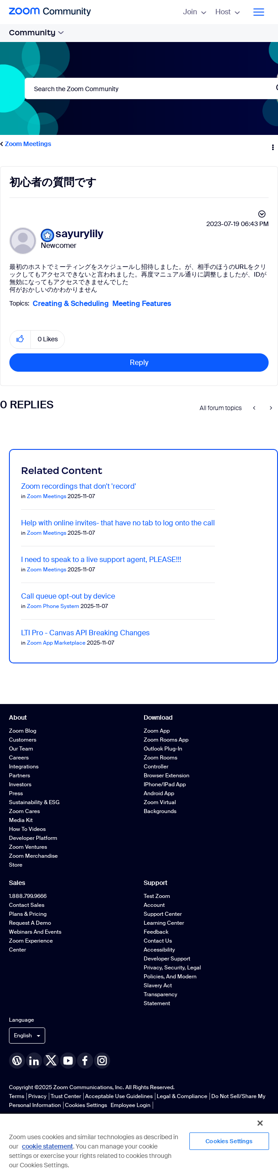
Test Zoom (157, 896)
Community (36, 32)
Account (154, 905)
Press (16, 793)
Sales (17, 883)
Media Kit (21, 820)
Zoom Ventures (28, 847)
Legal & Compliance (182, 1096)
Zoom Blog (22, 730)
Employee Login (130, 1105)
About (18, 717)
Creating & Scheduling (71, 303)
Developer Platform (33, 838)
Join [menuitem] (194, 12)
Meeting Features (141, 303)
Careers (19, 757)
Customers (22, 739)
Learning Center (164, 923)
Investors (20, 784)
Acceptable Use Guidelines (119, 1096)
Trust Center (66, 1096)
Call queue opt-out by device (68, 596)
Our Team (21, 748)
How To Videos (27, 829)
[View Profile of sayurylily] (79, 233)
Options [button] (272, 144)
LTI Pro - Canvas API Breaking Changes (85, 632)
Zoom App (157, 730)
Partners (19, 775)
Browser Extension (166, 775)
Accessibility (159, 949)
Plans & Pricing (28, 914)
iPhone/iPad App (165, 784)
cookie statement (47, 1146)
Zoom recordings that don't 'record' (78, 486)
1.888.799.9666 (28, 896)
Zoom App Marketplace (56, 642)
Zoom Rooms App (166, 739)
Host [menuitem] (227, 12)
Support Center (163, 914)
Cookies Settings (86, 1105)
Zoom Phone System (53, 606)
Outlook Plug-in (163, 748)
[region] (139, 1141)
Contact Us (158, 940)
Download (158, 717)
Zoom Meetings (28, 144)
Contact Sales (26, 905)
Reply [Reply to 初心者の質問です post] (139, 362)
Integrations (23, 766)
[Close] (260, 1123)
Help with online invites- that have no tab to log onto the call (118, 523)
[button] (20, 339)
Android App (159, 793)
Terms (16, 1096)
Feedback (156, 931)
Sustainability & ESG (34, 802)
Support (155, 883)
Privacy (37, 1096)
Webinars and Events (35, 931)
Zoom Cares (24, 811)
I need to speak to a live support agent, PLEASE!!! (101, 559)
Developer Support (167, 958)
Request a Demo (30, 923)
